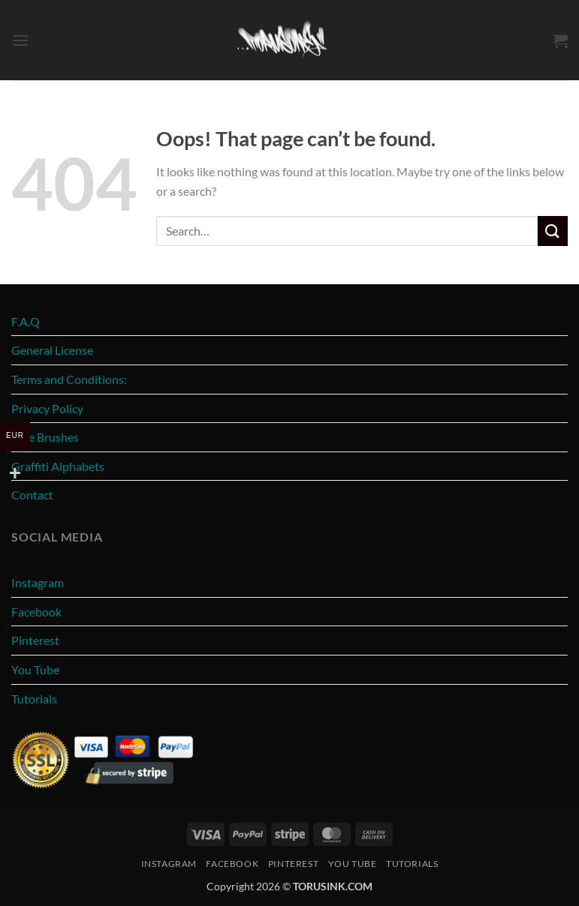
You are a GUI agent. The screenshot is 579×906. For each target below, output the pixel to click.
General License (52, 350)
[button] (20, 40)
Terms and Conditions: (69, 379)
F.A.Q (25, 321)
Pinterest (35, 640)
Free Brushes (45, 437)
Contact (32, 495)
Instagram (37, 582)
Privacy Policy (47, 408)
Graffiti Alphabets (57, 466)
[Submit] (553, 230)
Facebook (36, 611)
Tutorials (34, 699)
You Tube (35, 669)
